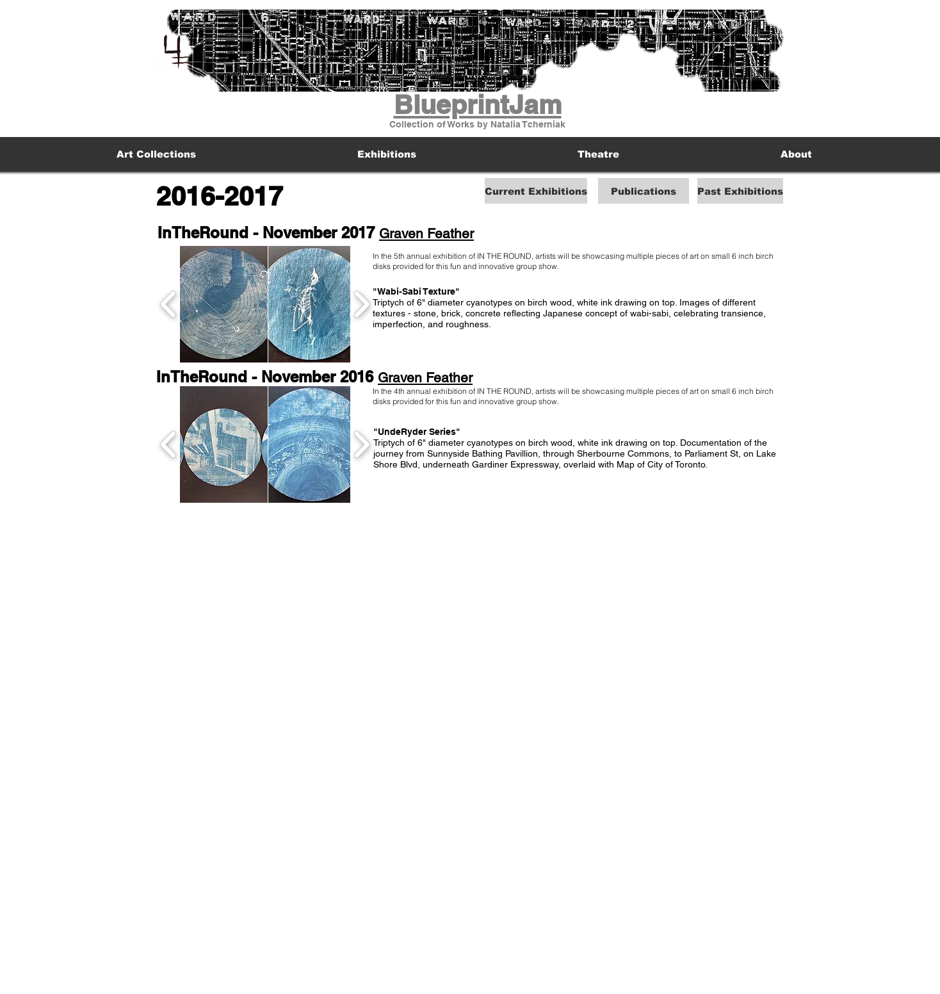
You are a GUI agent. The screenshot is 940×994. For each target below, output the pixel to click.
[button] (224, 304)
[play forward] (361, 304)
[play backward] (168, 304)
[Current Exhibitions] (536, 191)
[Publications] (643, 191)
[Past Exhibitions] (740, 191)
